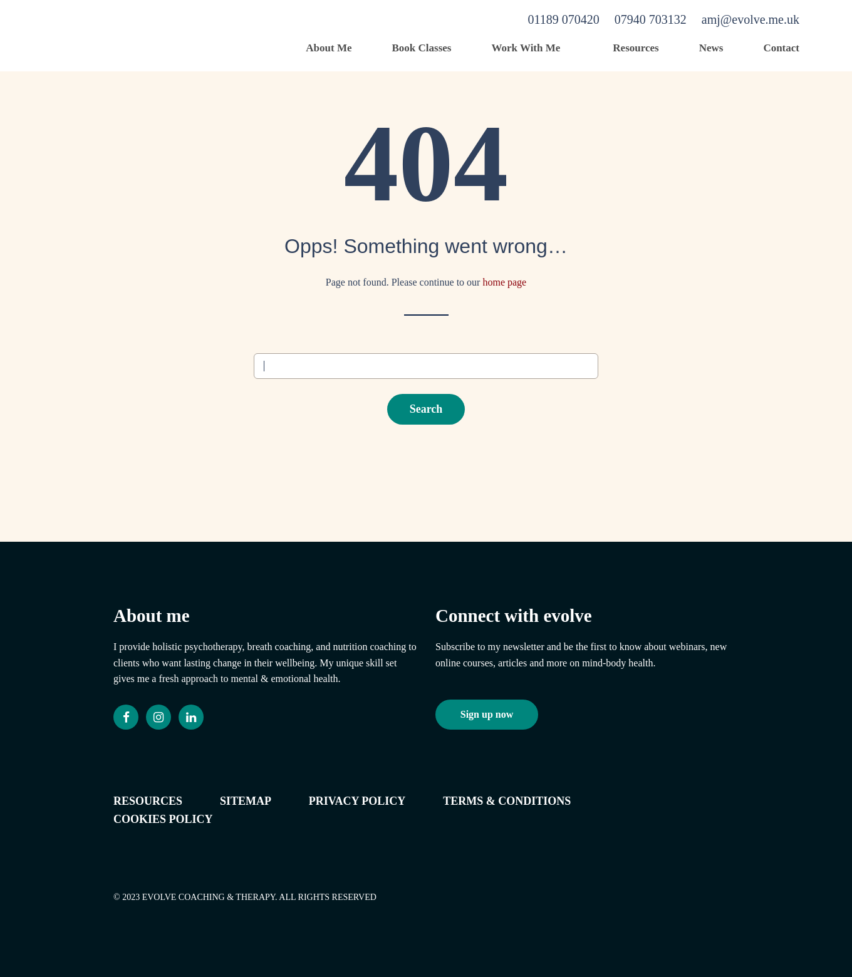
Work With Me (525, 48)
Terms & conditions (507, 801)
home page (504, 282)
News (711, 48)
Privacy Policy (357, 801)
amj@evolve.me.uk (750, 19)
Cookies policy (163, 819)
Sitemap (245, 801)
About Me (328, 48)
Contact (781, 48)
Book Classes (422, 48)
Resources (635, 48)
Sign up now (487, 714)
